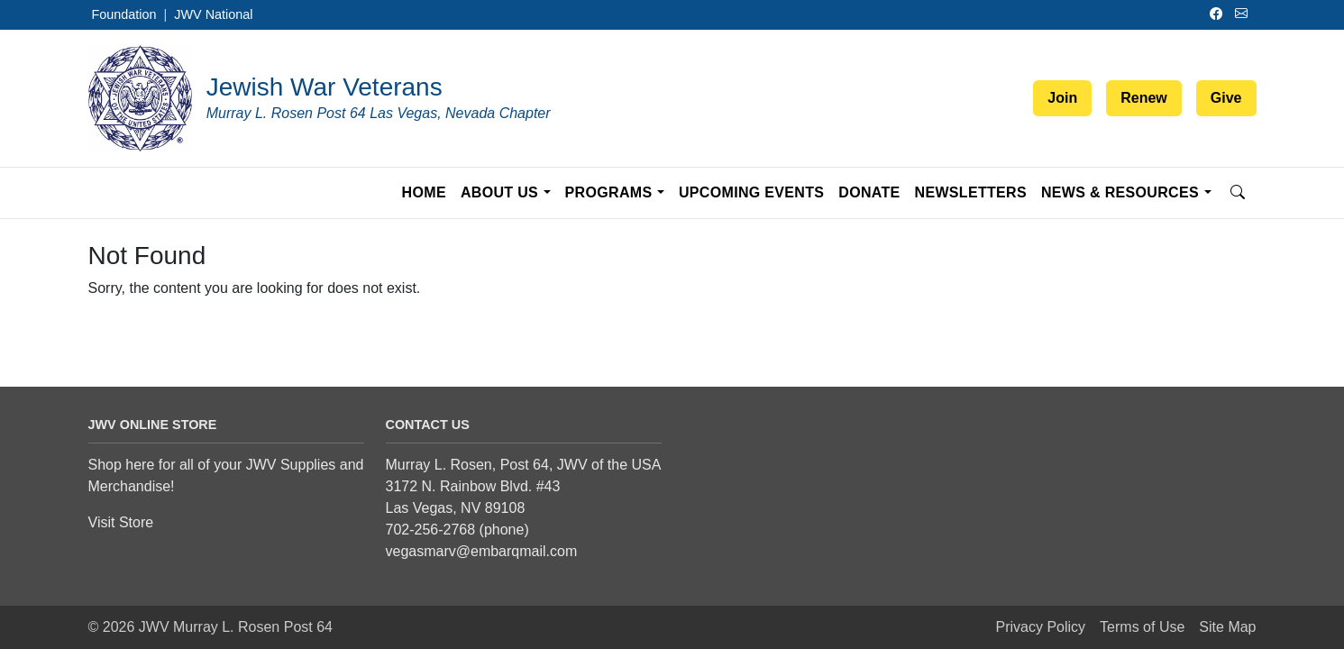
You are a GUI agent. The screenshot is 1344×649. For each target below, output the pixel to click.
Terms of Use (1142, 627)
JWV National (213, 14)
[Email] (1244, 14)
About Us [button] (499, 192)
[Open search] (1238, 193)
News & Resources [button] (1120, 192)
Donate (869, 192)
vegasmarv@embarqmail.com (482, 551)
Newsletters (971, 192)
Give (1226, 97)
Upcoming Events (751, 192)
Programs (609, 192)
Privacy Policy (1041, 627)
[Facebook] (1219, 14)
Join (1062, 97)
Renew (1143, 97)
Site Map (1227, 627)
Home (424, 192)
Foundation (124, 14)
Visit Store (121, 522)
